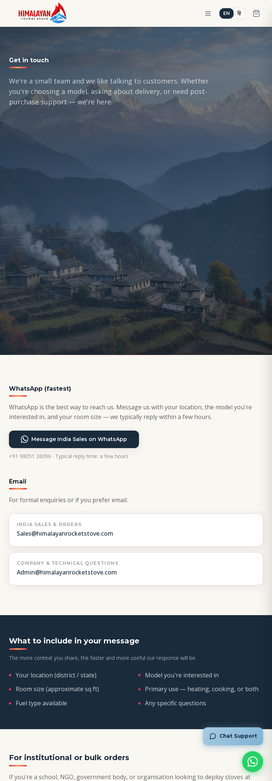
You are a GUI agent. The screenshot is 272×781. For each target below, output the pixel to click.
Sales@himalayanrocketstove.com (65, 533)
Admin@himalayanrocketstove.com (67, 572)
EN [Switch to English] (226, 13)
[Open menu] (208, 13)
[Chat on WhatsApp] (252, 761)
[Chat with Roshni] (233, 736)
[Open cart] (256, 13)
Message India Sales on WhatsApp (74, 439)
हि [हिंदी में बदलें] (239, 13)
